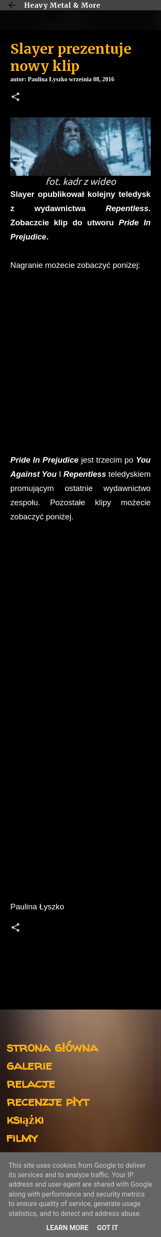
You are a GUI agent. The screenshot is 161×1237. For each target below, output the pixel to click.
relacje (30, 1083)
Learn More (67, 1228)
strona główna (52, 1047)
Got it (107, 1228)
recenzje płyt (47, 1101)
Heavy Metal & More (62, 5)
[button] (15, 98)
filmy (22, 1137)
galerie (29, 1065)
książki (25, 1119)
